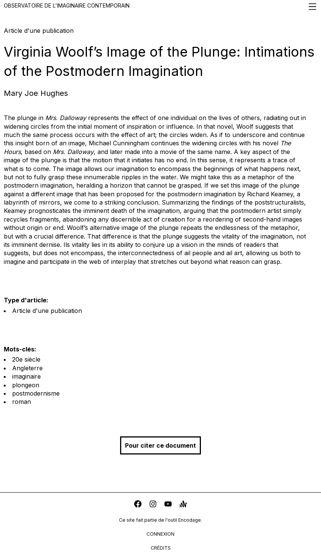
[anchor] (183, 505)
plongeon (25, 385)
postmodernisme (36, 393)
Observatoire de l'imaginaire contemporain (160, 6)
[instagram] (153, 505)
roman (21, 401)
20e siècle (26, 359)
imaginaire (26, 376)
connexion (160, 534)
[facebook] (138, 505)
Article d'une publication (47, 310)
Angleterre (27, 368)
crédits (161, 548)
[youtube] (168, 505)
